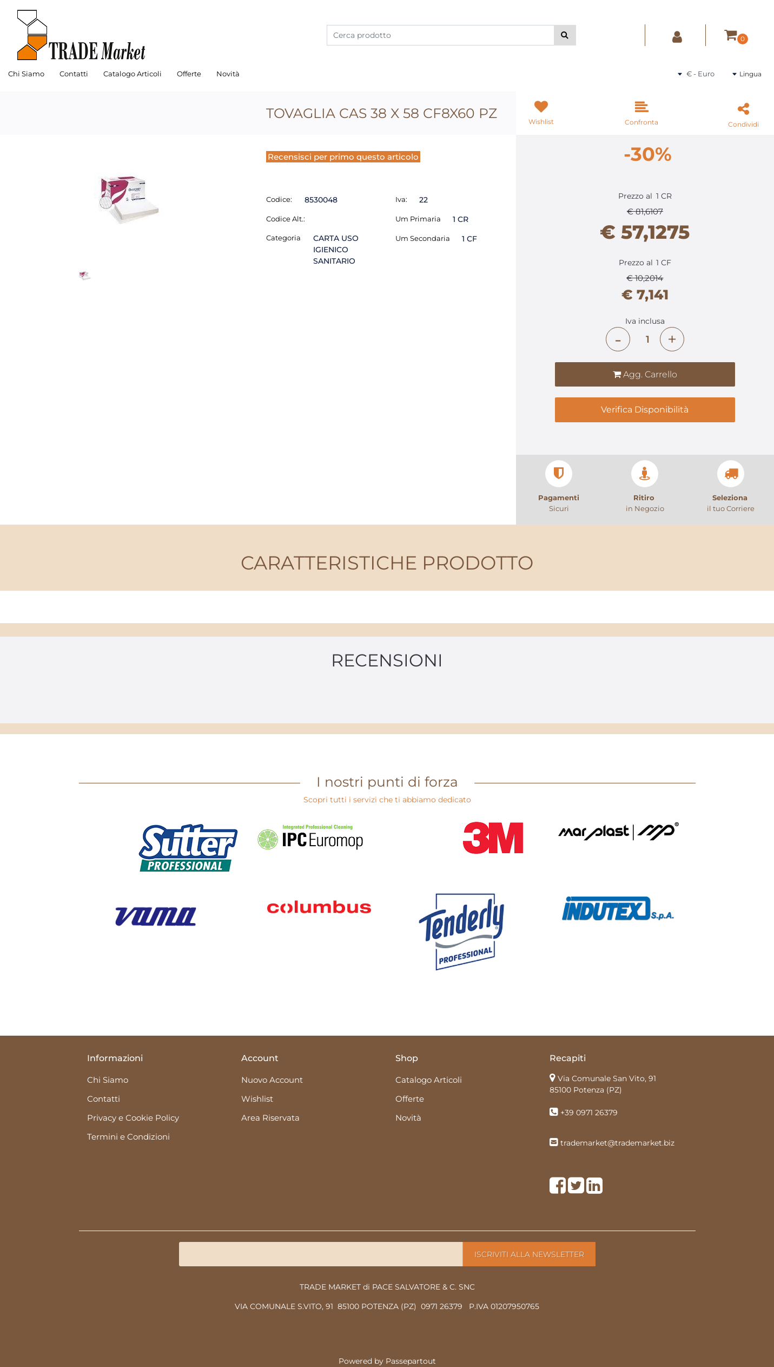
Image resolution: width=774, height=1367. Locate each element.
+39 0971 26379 (589, 1112)
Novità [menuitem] (228, 73)
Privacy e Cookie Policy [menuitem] (133, 1118)
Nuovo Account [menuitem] (272, 1080)
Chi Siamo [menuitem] (26, 73)
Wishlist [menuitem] (257, 1099)
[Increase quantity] (672, 339)
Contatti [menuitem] (73, 73)
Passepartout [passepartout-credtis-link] (411, 1361)
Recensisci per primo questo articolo (343, 157)
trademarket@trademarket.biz (617, 1143)
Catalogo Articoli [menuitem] (132, 73)
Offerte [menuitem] (189, 73)
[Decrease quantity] (618, 339)
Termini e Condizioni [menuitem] (128, 1136)
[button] (565, 35)
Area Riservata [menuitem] (270, 1118)
